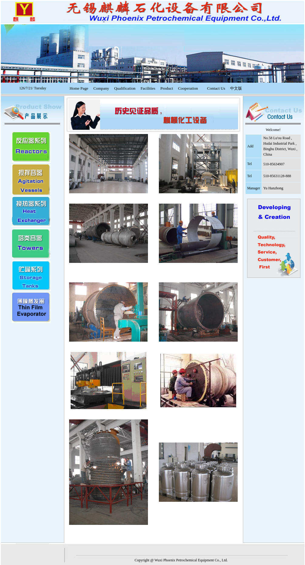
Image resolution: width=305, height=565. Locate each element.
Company (101, 88)
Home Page (78, 88)
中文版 (236, 88)
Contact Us (216, 88)
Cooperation (188, 88)
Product (166, 88)
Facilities (147, 88)
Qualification (124, 88)
